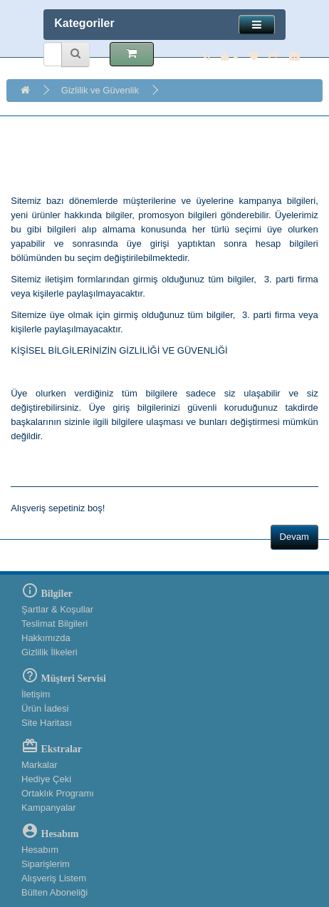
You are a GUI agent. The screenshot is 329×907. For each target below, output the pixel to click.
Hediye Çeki (46, 779)
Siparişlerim (45, 864)
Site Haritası (46, 722)
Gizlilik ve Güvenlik (100, 90)
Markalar (39, 764)
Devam (294, 536)
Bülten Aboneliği (54, 892)
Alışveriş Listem (53, 878)
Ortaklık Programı (57, 793)
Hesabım (39, 849)
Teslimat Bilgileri (54, 623)
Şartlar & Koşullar (57, 609)
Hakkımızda (45, 637)
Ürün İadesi (44, 708)
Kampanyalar (48, 807)
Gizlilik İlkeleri (49, 652)
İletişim (35, 694)
